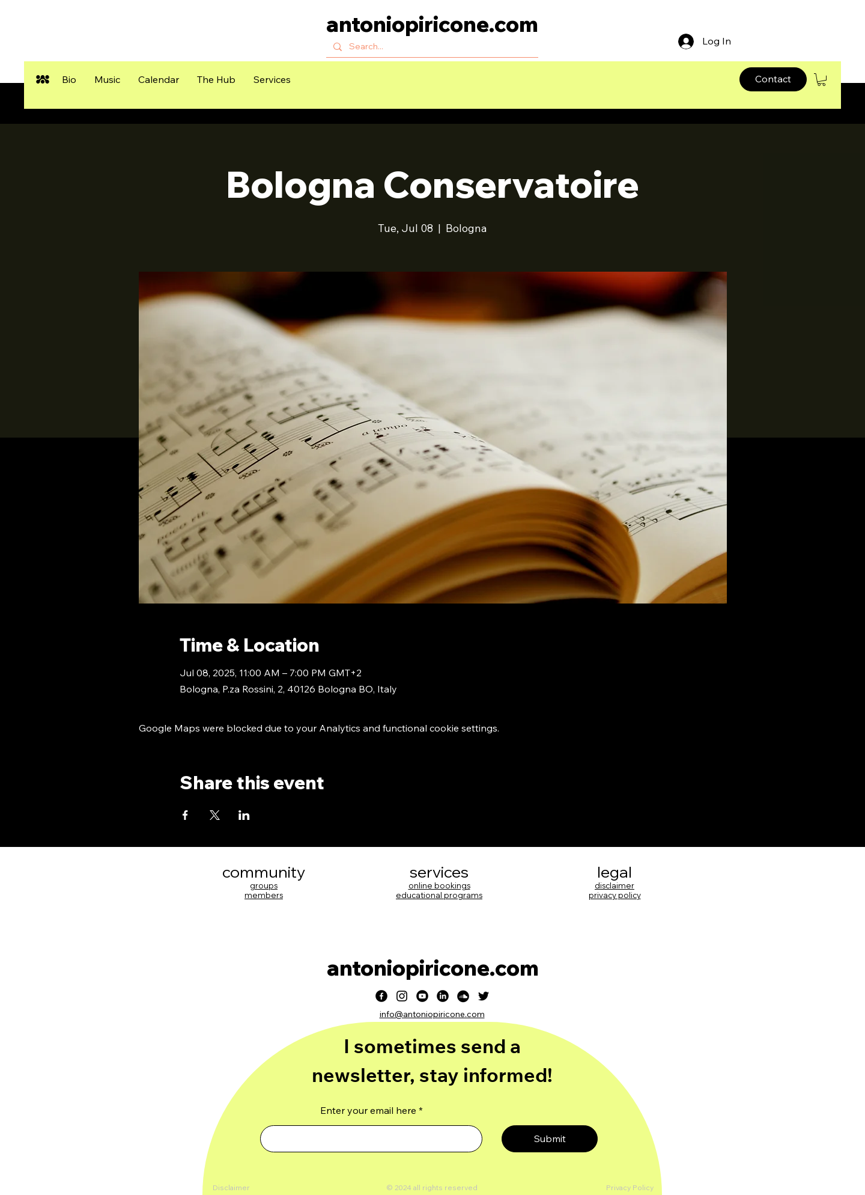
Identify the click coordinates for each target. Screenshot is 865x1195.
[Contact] (773, 79)
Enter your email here (368, 1110)
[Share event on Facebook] (185, 815)
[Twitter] (483, 996)
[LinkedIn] (443, 996)
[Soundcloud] (463, 996)
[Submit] (550, 1138)
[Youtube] (422, 996)
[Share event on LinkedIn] (244, 815)
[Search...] (431, 47)
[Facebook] (381, 996)
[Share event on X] (214, 815)
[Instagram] (402, 996)
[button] (69, 79)
